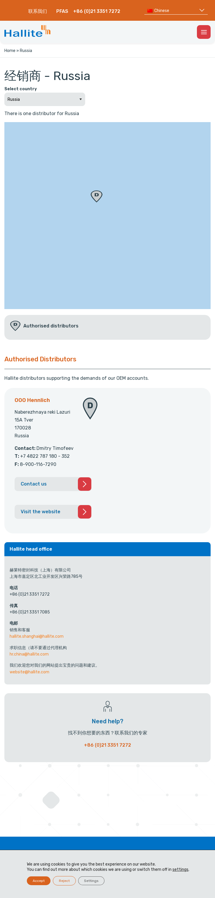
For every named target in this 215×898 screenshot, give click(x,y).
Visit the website (40, 511)
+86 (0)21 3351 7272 (96, 11)
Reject (64, 881)
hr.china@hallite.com (29, 654)
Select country (20, 88)
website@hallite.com (29, 672)
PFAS (62, 11)
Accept (39, 881)
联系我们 (37, 11)
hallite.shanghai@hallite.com (37, 636)
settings (180, 869)
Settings (91, 881)
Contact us (34, 484)
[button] (96, 196)
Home (9, 50)
